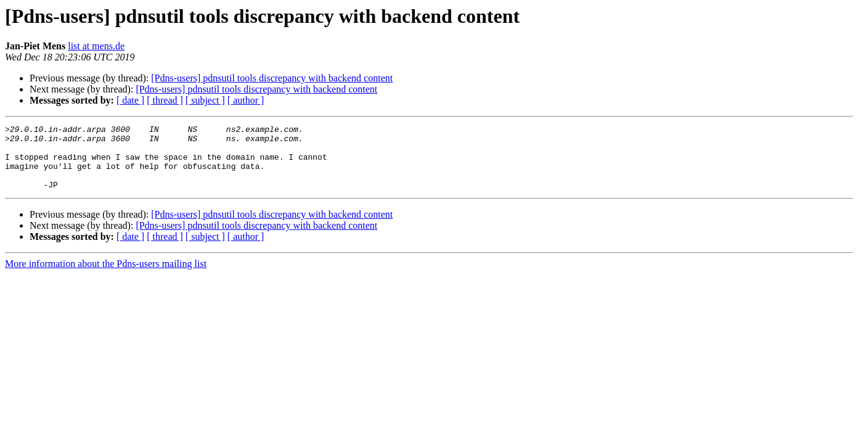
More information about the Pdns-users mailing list (105, 276)
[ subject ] (205, 100)
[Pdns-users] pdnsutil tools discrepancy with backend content (272, 78)
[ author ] (245, 100)
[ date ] (130, 100)
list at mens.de (96, 46)
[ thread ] (165, 100)
